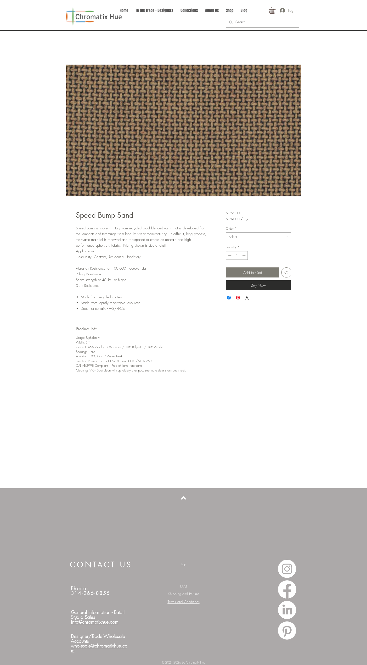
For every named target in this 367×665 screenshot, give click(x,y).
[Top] (183, 564)
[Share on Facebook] (229, 297)
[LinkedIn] (287, 610)
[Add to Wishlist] (286, 272)
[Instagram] (287, 569)
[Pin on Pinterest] (238, 297)
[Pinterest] (287, 630)
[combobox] (258, 237)
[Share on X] (247, 297)
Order (231, 228)
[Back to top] (183, 498)
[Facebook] (287, 589)
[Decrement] (229, 255)
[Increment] (244, 255)
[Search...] (262, 22)
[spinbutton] (237, 255)
